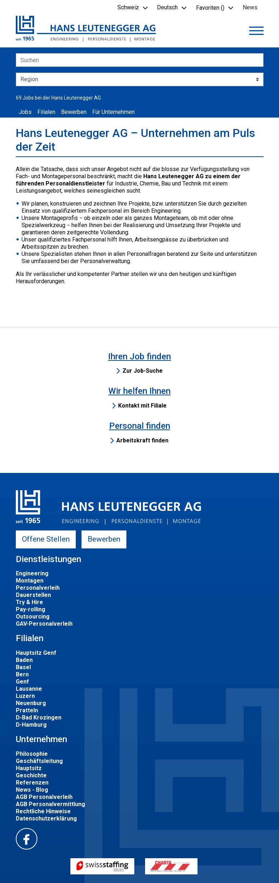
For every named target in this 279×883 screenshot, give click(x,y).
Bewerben (74, 112)
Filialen (46, 112)
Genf (22, 681)
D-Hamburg (31, 724)
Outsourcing (33, 616)
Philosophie (32, 753)
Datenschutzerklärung (46, 818)
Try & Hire (29, 602)
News (250, 7)
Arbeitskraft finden (142, 440)
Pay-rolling (30, 609)
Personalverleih (38, 587)
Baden (24, 660)
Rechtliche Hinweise (43, 811)
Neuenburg (31, 703)
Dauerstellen (33, 595)
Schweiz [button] (128, 7)
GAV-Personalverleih (44, 623)
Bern (22, 674)
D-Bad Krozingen (38, 717)
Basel (23, 667)
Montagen (29, 580)
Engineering (32, 573)
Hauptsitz (29, 768)
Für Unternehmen (113, 112)
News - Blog (32, 789)
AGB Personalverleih (44, 797)
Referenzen (32, 782)
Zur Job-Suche (142, 370)
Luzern (25, 696)
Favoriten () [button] (210, 7)
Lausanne (29, 688)
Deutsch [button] (167, 7)
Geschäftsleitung (39, 761)
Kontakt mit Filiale (142, 405)
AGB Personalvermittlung (50, 804)
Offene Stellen (46, 539)
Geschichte (31, 775)
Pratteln (27, 710)
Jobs (25, 112)
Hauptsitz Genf (36, 652)
